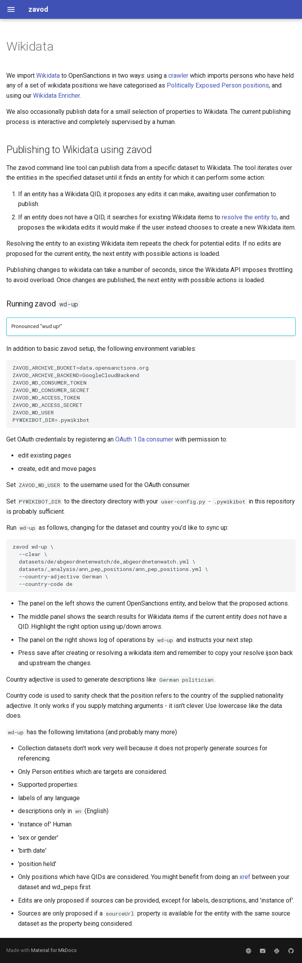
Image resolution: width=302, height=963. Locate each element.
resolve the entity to (249, 217)
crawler (178, 75)
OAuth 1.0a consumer (144, 439)
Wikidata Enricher (56, 95)
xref (244, 877)
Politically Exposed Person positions (218, 85)
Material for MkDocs (54, 950)
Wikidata (48, 75)
